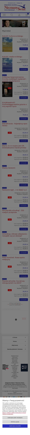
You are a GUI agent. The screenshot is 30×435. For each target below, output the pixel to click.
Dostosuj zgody (15, 421)
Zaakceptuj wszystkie (15, 426)
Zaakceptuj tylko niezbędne (15, 417)
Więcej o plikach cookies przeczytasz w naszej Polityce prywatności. (14, 413)
